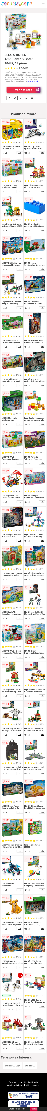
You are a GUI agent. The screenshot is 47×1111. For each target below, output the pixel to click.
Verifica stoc (27, 90)
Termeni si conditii (17, 1082)
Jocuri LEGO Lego (12, 1065)
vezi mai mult (32, 81)
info (19, 153)
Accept (34, 1108)
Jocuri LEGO (29, 1065)
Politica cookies (31, 1085)
